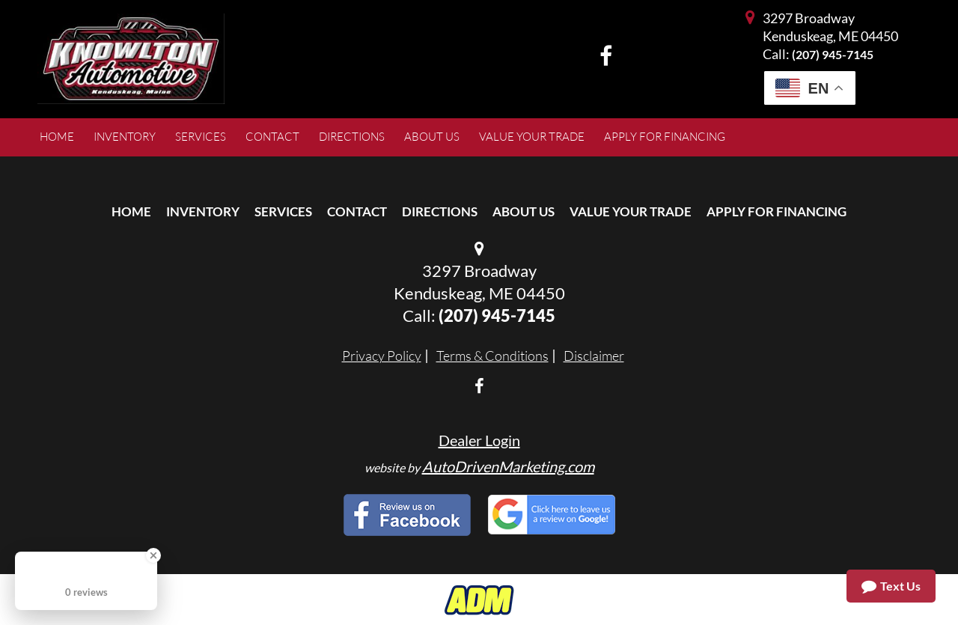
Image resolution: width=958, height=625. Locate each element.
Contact (357, 211)
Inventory (203, 211)
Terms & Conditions (492, 355)
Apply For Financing (776, 211)
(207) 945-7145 (832, 54)
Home (131, 211)
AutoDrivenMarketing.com (508, 466)
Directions (440, 211)
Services (283, 211)
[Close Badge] (153, 555)
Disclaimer (594, 355)
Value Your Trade (631, 211)
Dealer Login (479, 440)
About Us (523, 211)
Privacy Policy (381, 355)
